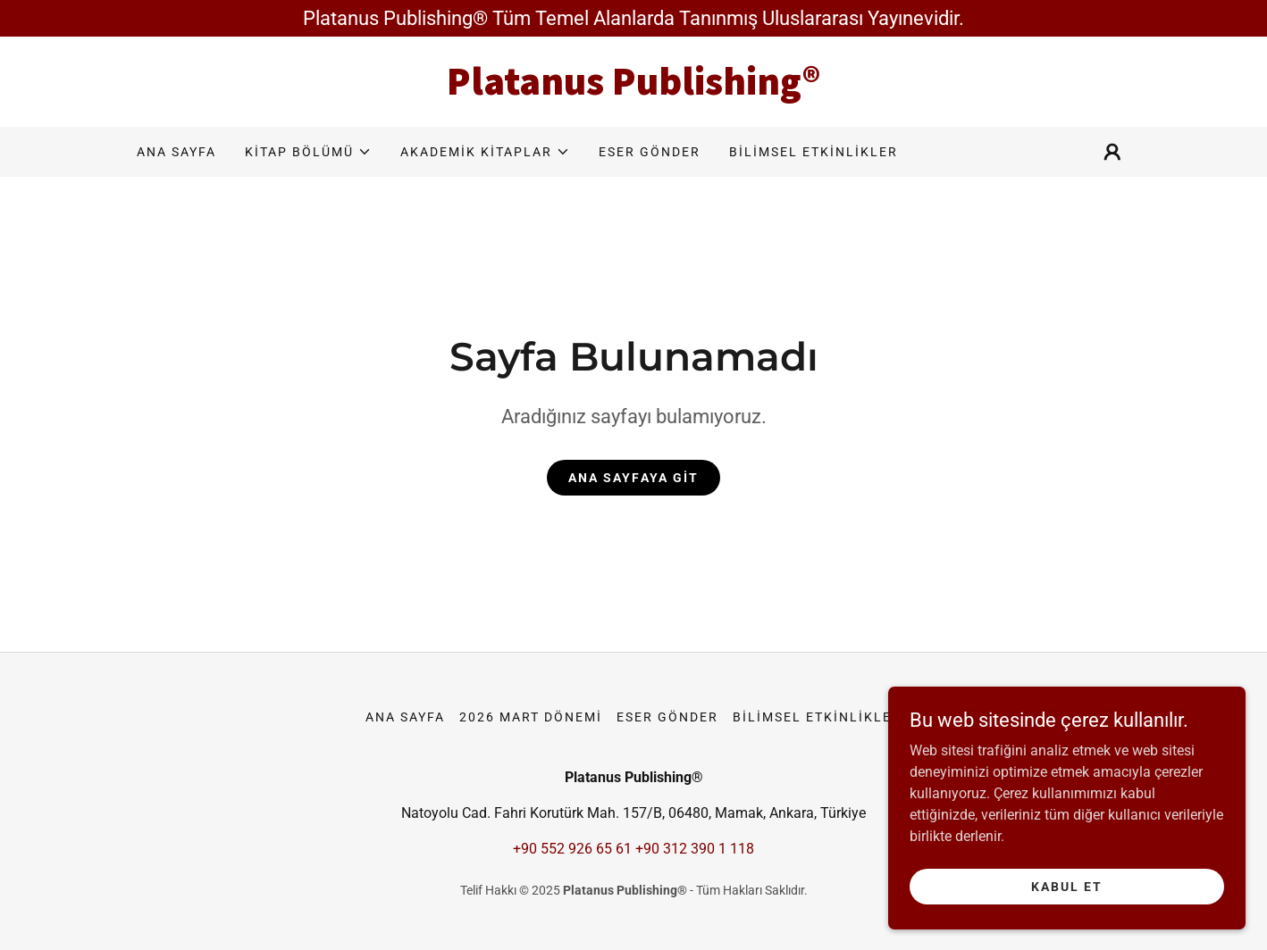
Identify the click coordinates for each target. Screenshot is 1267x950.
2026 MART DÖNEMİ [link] (530, 717)
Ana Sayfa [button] (405, 717)
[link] (633, 89)
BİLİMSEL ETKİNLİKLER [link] (813, 152)
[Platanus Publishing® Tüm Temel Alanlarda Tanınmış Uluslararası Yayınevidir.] (633, 18)
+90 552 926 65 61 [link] (572, 848)
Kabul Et (1067, 886)
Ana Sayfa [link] (176, 152)
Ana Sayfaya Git (633, 478)
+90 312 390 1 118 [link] (694, 848)
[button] (308, 151)
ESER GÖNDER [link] (650, 152)
